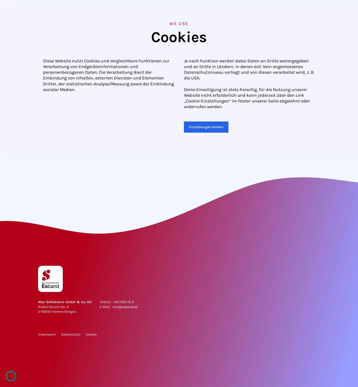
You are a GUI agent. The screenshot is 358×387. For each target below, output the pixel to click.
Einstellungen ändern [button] (206, 127)
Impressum (47, 334)
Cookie (91, 334)
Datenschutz (71, 334)
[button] (11, 376)
